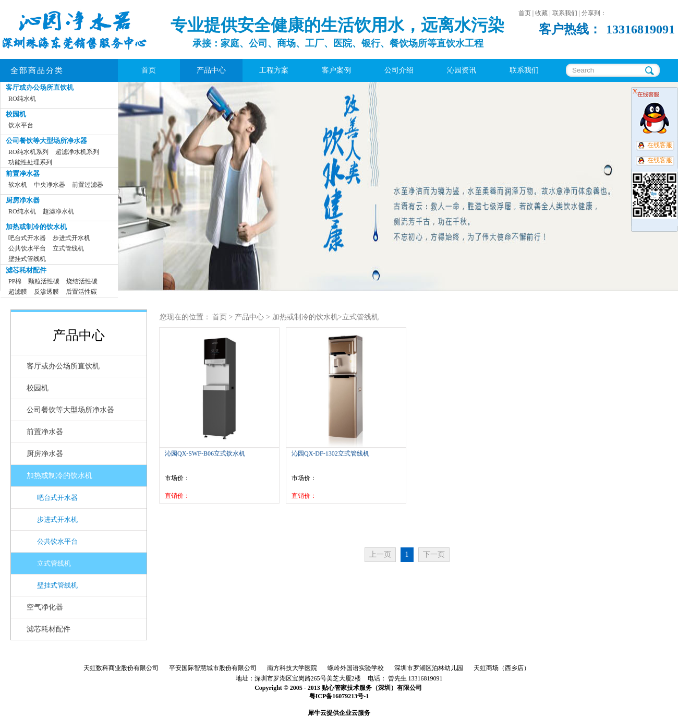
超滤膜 (17, 291)
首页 (148, 70)
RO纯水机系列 (28, 152)
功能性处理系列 (30, 162)
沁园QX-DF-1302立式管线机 (330, 453)
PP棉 (14, 281)
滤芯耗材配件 (26, 270)
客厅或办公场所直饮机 (40, 87)
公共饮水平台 (27, 248)
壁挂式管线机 (27, 258)
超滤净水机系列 (77, 152)
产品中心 (249, 317)
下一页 (434, 554)
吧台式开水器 (27, 238)
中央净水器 (49, 184)
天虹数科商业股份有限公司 (121, 668)
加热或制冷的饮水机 (36, 227)
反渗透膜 (46, 291)
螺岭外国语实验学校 (356, 668)
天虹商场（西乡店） (502, 668)
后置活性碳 (81, 291)
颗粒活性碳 (43, 281)
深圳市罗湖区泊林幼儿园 (428, 668)
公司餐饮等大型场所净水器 (46, 141)
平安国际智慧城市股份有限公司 (213, 668)
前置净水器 (23, 173)
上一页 (380, 554)
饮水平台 (20, 125)
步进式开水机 (71, 238)
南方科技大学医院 (292, 668)
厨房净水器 (23, 200)
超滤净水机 (58, 211)
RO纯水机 (22, 98)
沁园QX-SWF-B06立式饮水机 (205, 453)
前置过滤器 (87, 184)
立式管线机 (68, 248)
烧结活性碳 (82, 281)
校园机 (16, 114)
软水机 (17, 184)
